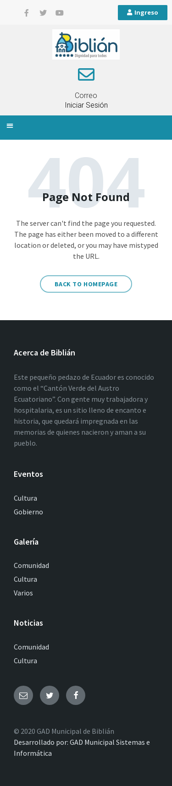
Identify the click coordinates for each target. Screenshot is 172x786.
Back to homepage (86, 284)
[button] (10, 125)
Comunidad (31, 565)
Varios (23, 592)
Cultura (25, 497)
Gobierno (28, 511)
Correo (86, 95)
